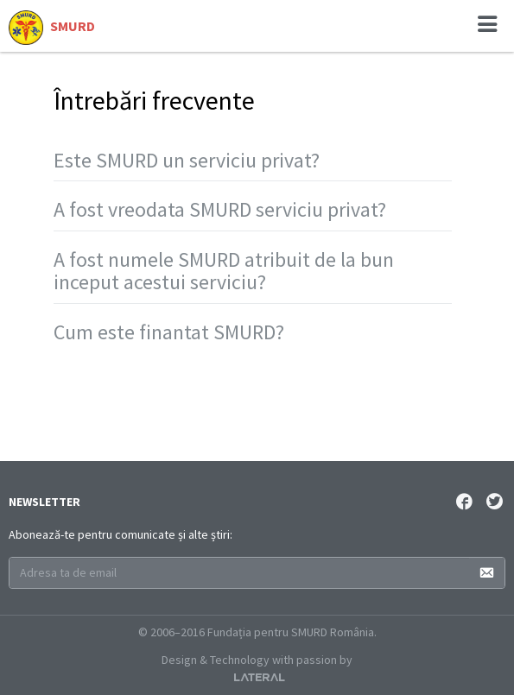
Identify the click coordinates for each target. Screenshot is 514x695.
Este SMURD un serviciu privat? (187, 160)
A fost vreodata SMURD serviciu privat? (220, 209)
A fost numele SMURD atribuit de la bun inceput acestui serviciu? (224, 270)
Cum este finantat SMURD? (169, 332)
